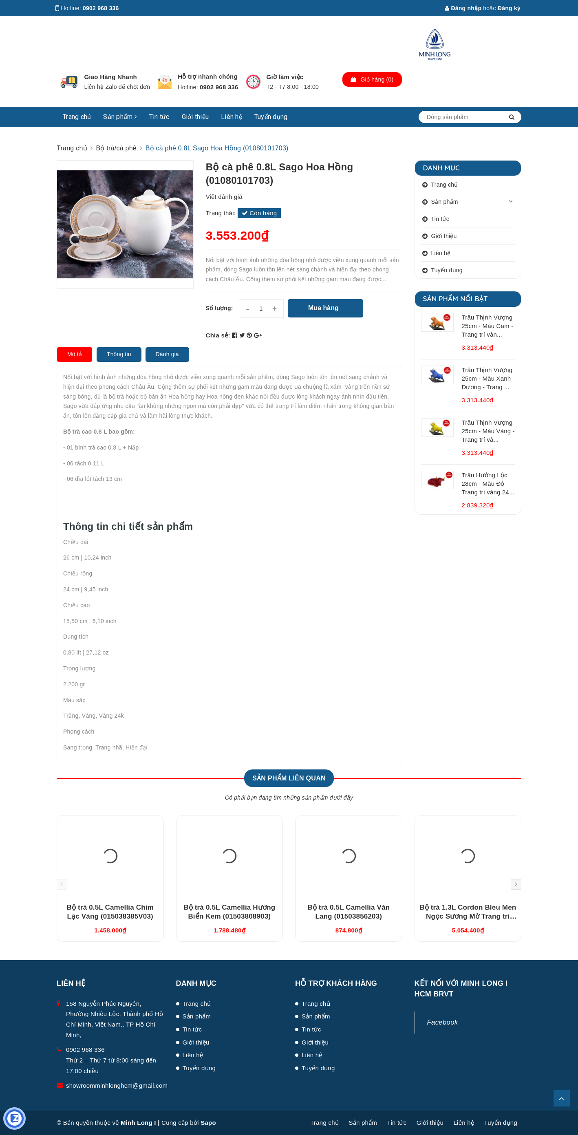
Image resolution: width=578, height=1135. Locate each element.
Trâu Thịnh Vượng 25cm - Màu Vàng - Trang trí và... (488, 431)
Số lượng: (219, 308)
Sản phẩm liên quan (289, 778)
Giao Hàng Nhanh (110, 76)
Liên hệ (231, 117)
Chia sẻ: (218, 335)
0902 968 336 (101, 8)
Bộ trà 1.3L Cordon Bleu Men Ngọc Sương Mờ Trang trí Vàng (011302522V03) (467, 916)
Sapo (208, 1122)
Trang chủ (77, 117)
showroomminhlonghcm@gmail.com (117, 1085)
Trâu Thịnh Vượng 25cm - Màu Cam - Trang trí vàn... (488, 326)
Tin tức (159, 117)
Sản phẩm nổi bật (455, 298)
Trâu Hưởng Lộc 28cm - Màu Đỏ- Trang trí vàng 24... (488, 484)
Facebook (442, 1022)
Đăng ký (509, 8)
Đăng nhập (463, 8)
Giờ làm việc (285, 76)
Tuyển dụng (271, 117)
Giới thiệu (195, 117)
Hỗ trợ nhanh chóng (208, 76)
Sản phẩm (120, 117)
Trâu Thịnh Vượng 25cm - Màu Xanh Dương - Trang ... (487, 378)
